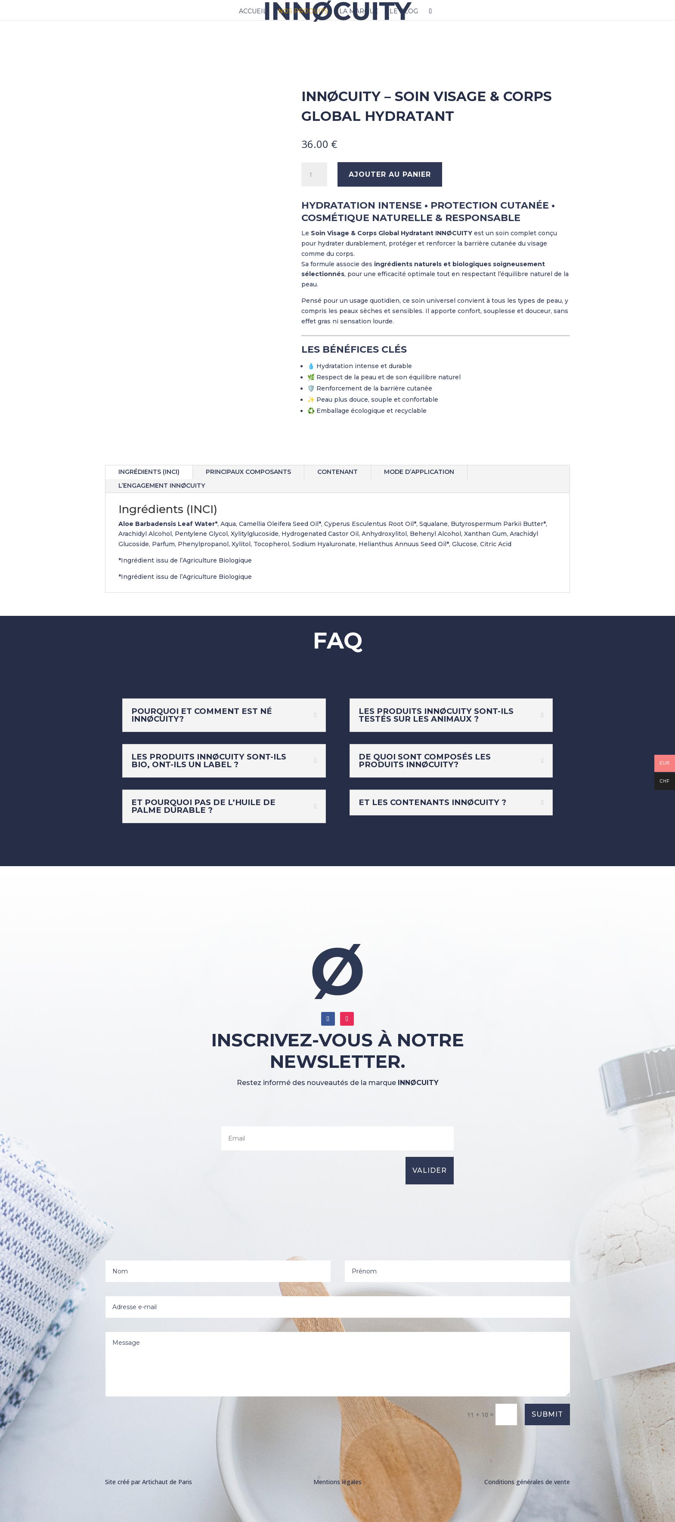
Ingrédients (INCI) (149, 472)
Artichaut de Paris (167, 1482)
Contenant (337, 472)
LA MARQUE (358, 11)
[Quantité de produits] (314, 175)
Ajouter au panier (390, 174)
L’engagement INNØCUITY (161, 485)
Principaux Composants (248, 472)
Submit (547, 1414)
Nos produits (303, 11)
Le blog (404, 11)
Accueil (253, 11)
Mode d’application (419, 472)
